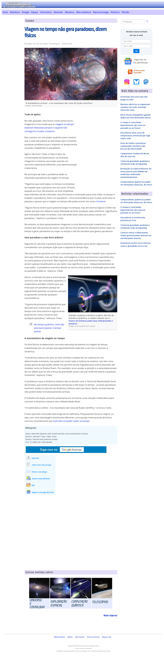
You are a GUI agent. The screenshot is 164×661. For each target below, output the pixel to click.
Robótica (115, 12)
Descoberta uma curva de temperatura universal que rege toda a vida (135, 135)
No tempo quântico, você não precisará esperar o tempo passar (49, 328)
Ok (136, 51)
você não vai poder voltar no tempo (71, 420)
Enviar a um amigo (39, 472)
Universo (100, 201)
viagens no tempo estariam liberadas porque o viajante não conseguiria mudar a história (49, 128)
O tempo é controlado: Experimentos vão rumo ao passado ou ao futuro (132, 125)
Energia (25, 12)
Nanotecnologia (101, 12)
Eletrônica (15, 12)
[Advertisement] (12, 56)
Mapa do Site (106, 637)
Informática (46, 12)
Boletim (70, 637)
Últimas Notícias (59, 637)
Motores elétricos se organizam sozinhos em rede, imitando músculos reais (135, 107)
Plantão (125, 12)
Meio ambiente (83, 12)
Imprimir (35, 458)
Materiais (58, 12)
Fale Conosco (79, 637)
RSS (33, 485)
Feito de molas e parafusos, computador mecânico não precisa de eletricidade (133, 146)
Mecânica (69, 12)
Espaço (34, 12)
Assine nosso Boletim (41, 478)
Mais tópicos (110, 615)
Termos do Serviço (93, 637)
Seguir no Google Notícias (43, 492)
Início (5, 12)
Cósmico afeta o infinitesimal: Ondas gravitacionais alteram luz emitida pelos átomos (135, 235)
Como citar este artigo (41, 465)
